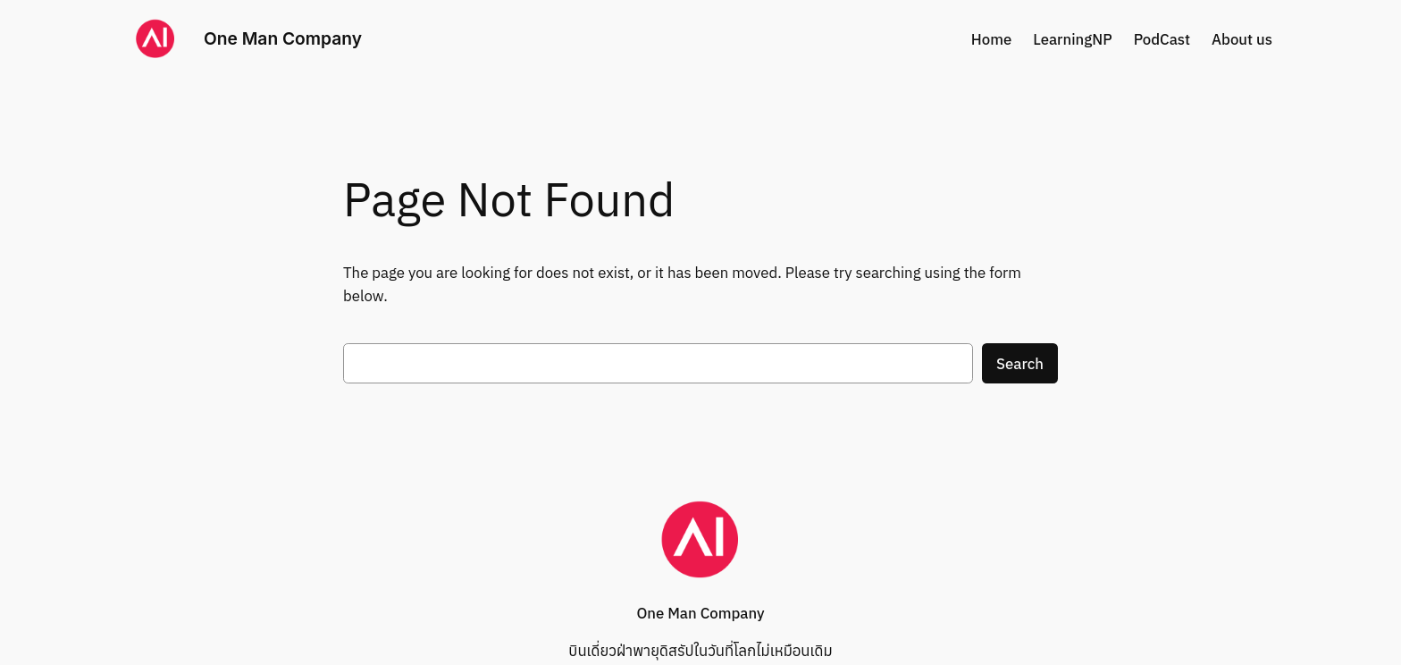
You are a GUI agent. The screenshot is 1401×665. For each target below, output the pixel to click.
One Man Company (283, 38)
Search (1020, 364)
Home (991, 39)
